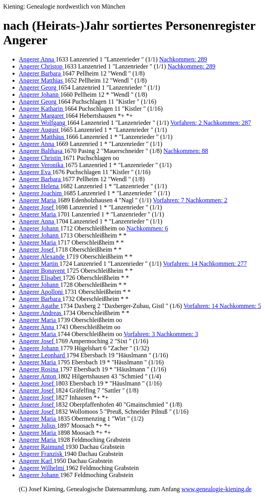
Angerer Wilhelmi (42, 468)
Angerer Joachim (41, 193)
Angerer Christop (41, 66)
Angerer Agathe (39, 306)
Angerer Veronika (42, 165)
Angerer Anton (38, 376)
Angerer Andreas (41, 313)
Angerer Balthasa (41, 151)
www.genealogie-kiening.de (216, 489)
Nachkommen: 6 (147, 228)
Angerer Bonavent (43, 270)
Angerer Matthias (41, 80)
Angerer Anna (37, 59)
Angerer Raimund (42, 446)
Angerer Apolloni (41, 291)
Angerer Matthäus (42, 136)
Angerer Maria (38, 200)
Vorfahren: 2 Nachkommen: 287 (210, 122)
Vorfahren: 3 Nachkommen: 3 (161, 334)
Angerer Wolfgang (43, 122)
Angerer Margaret (42, 115)
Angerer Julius (38, 425)
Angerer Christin (41, 158)
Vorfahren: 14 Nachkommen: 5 (222, 306)
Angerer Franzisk (41, 453)
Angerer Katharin (41, 108)
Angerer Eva (35, 172)
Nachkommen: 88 (185, 151)
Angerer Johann (39, 94)
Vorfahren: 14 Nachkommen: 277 (205, 263)
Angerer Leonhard (43, 355)
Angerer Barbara (40, 73)
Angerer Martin (39, 263)
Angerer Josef (37, 207)
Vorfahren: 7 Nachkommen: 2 (190, 200)
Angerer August (39, 129)
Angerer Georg (38, 87)
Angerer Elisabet (41, 277)
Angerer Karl (36, 461)
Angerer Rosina (39, 369)
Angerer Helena (39, 186)
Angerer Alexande (42, 256)
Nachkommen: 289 (183, 59)
